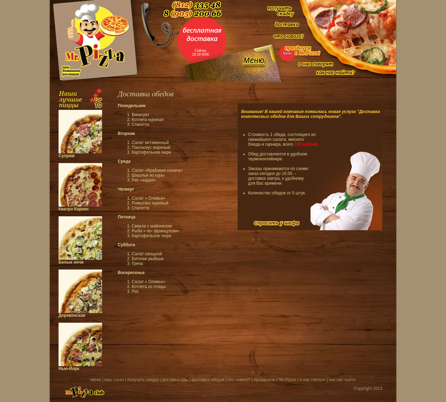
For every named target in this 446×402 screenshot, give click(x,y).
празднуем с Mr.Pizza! (275, 379)
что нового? (239, 379)
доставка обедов (208, 379)
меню (95, 379)
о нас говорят (313, 379)
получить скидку (143, 379)
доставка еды (175, 379)
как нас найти (342, 379)
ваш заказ (114, 379)
